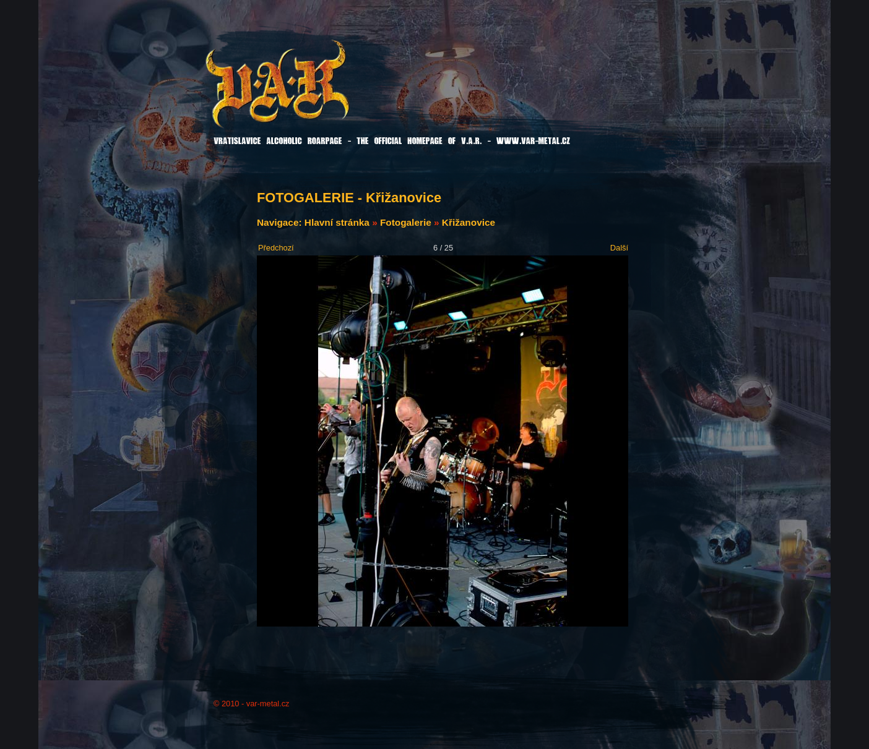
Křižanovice (468, 222)
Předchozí (276, 247)
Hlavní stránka (337, 222)
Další (619, 247)
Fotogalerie (405, 222)
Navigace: (281, 222)
